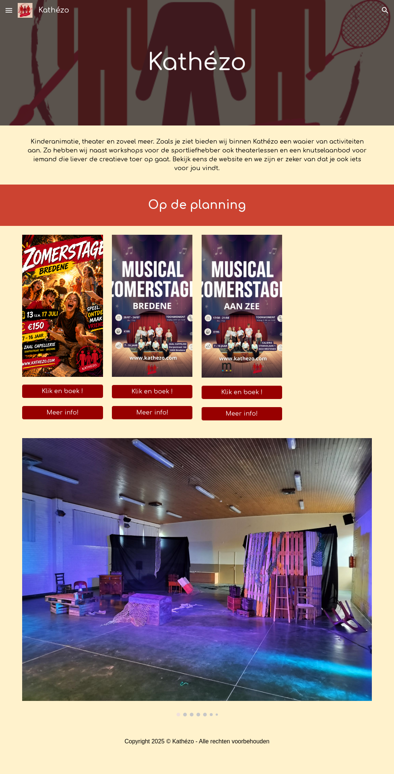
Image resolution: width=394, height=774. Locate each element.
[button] (9, 10)
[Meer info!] (63, 412)
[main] (197, 63)
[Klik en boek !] (63, 391)
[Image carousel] (197, 577)
